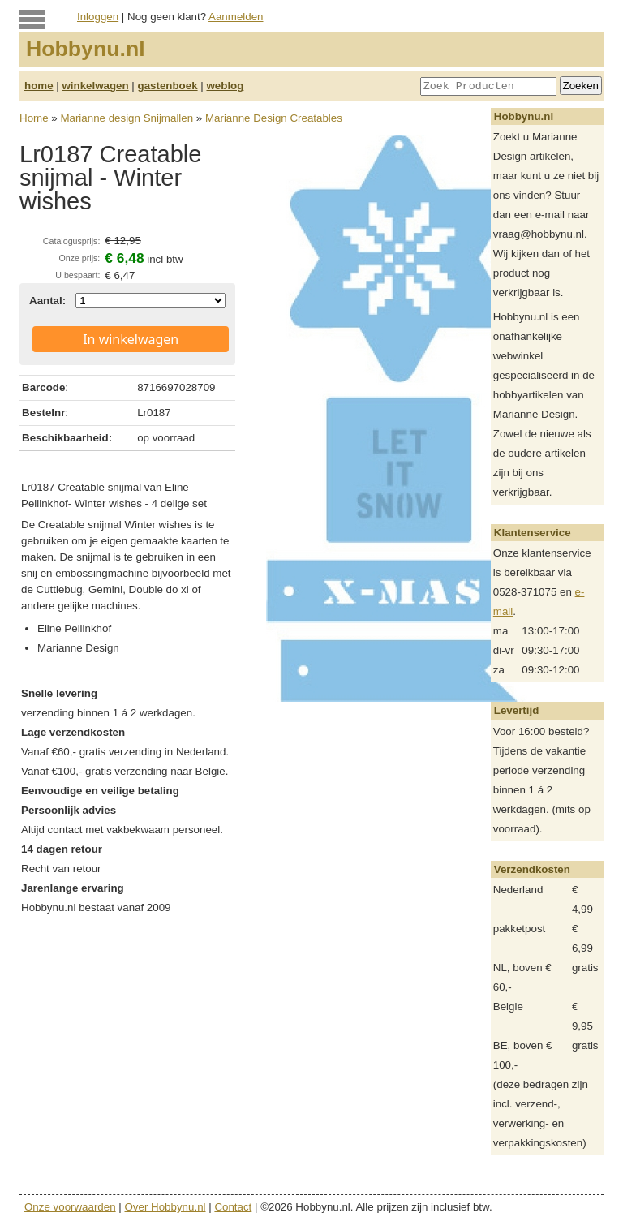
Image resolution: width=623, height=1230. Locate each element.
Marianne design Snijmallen (126, 118)
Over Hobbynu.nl (165, 1207)
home (39, 86)
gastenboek (168, 86)
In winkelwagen (130, 339)
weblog (224, 86)
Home (34, 118)
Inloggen (97, 17)
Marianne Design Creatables (273, 118)
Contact (232, 1207)
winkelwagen (95, 86)
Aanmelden (235, 17)
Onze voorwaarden (70, 1207)
